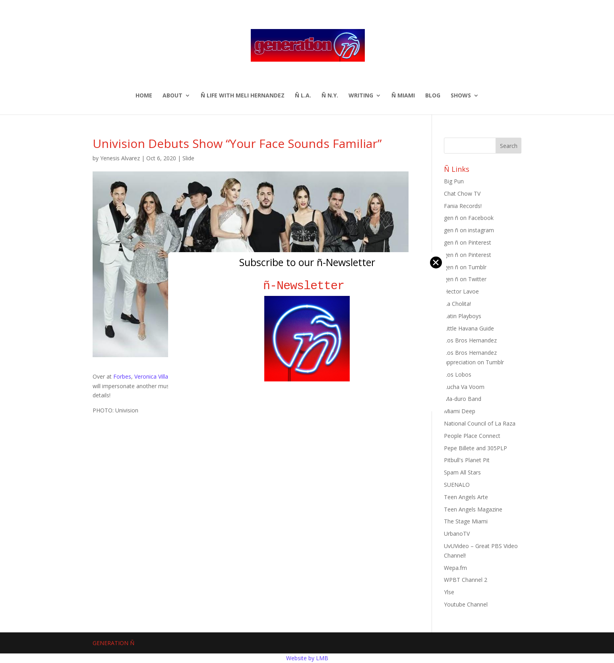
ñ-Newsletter (307, 286)
